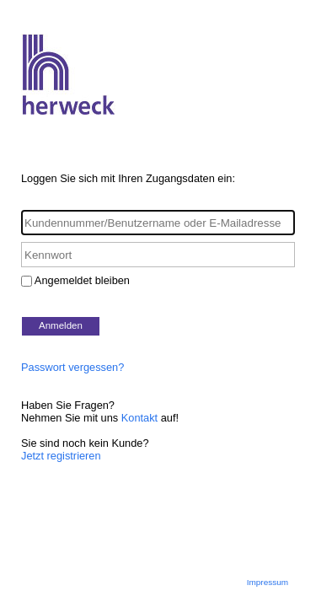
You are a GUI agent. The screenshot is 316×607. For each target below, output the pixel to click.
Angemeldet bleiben (82, 280)
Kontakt (139, 417)
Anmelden (61, 325)
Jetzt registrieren (61, 455)
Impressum (267, 582)
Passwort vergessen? (72, 367)
